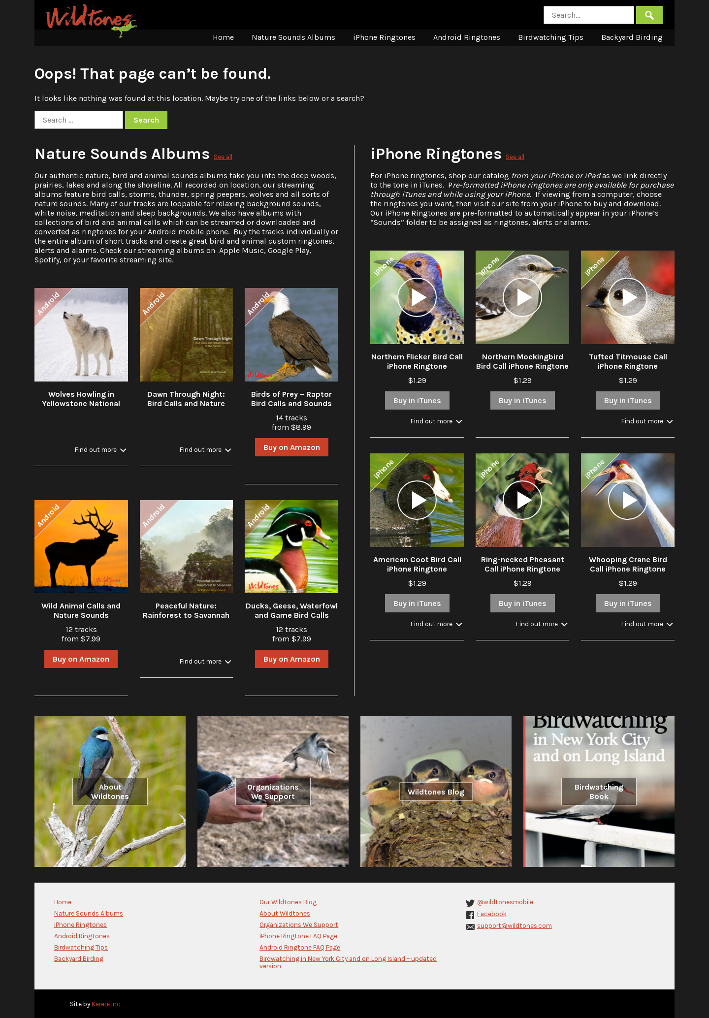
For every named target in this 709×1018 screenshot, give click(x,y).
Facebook (492, 914)
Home (223, 37)
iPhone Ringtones (384, 37)
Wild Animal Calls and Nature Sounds (81, 610)
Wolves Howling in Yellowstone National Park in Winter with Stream (81, 408)
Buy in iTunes (417, 400)
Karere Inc (106, 1004)
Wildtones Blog (436, 791)
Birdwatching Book (599, 791)
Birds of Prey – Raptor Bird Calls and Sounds (291, 398)
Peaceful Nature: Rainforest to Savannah (186, 610)
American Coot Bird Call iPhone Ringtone (417, 564)
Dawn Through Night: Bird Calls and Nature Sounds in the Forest (186, 403)
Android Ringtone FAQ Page (299, 947)
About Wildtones (110, 791)
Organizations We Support (273, 791)
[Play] (417, 297)
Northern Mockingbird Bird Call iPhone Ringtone (522, 361)
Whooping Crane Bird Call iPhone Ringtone (628, 564)
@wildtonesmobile (505, 902)
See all (223, 156)
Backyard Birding (632, 37)
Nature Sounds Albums (293, 37)
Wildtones (93, 21)
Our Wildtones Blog (288, 902)
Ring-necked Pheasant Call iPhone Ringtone (522, 564)
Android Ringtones (466, 37)
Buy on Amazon (291, 447)
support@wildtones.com (514, 925)
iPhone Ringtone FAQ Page (298, 936)
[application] (417, 297)
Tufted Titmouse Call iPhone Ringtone (628, 361)
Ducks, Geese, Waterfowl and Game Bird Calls (292, 610)
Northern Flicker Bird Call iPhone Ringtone (417, 361)
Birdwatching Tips (550, 37)
